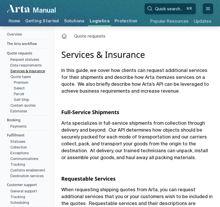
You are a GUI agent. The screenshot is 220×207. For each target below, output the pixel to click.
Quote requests (19, 53)
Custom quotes (23, 105)
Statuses (17, 141)
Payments (18, 126)
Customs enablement (27, 170)
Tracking (17, 164)
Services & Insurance (27, 71)
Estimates (18, 111)
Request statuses (24, 59)
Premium (21, 82)
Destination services (27, 176)
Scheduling (19, 202)
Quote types (20, 77)
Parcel (19, 94)
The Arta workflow (22, 43)
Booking (13, 120)
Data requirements (26, 65)
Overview (14, 34)
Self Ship (21, 99)
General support (23, 191)
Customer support (22, 184)
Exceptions (19, 153)
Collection (18, 147)
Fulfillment (15, 135)
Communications (24, 159)
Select (19, 88)
